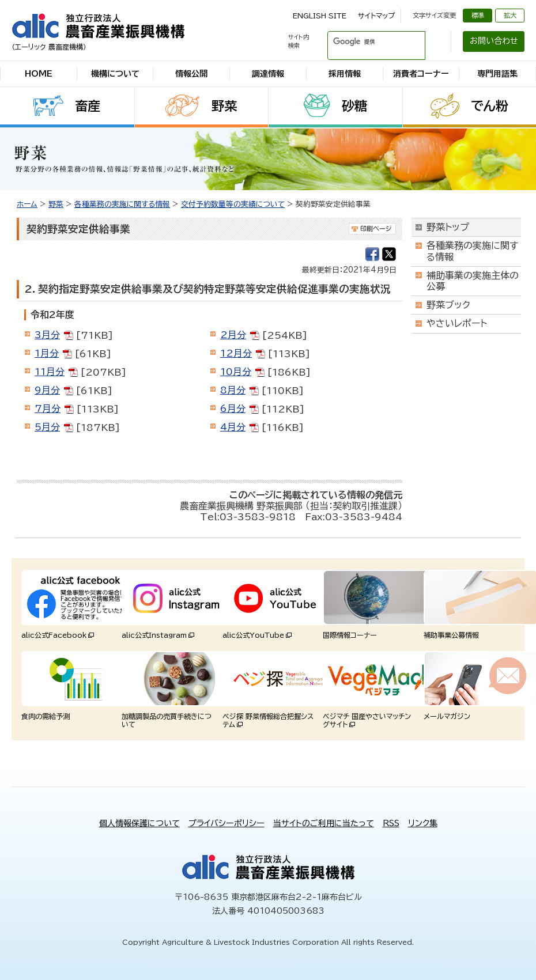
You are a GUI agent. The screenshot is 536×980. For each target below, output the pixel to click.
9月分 (47, 390)
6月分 (233, 408)
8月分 (233, 390)
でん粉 (489, 106)
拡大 (510, 15)
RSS (391, 823)
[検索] (362, 41)
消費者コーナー (421, 74)
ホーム (27, 204)
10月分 (235, 371)
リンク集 (422, 823)
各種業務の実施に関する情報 (122, 204)
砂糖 (354, 106)
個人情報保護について (139, 823)
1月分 (47, 353)
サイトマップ (376, 15)
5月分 (47, 427)
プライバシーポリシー (226, 823)
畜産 (87, 106)
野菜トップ (447, 227)
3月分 (47, 334)
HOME (38, 74)
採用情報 (345, 74)
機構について (115, 74)
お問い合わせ (494, 41)
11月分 (50, 371)
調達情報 (268, 74)
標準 (477, 15)
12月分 (236, 353)
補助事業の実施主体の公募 (472, 281)
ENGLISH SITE (319, 15)
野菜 (224, 106)
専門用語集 (497, 74)
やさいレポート (456, 323)
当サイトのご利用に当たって (323, 823)
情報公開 (191, 74)
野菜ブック (448, 304)
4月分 (233, 427)
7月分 (48, 408)
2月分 (233, 334)
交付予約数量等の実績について (233, 204)
